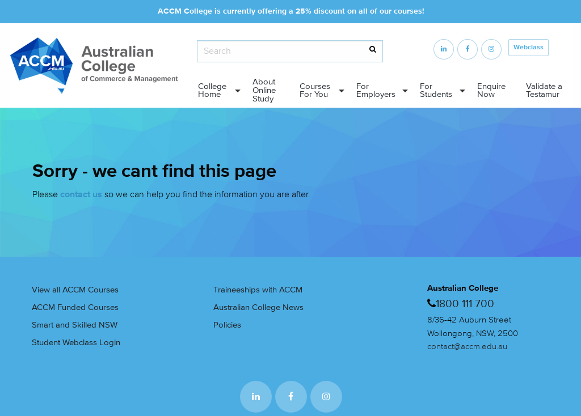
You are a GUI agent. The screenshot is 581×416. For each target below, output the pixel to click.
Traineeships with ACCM (257, 290)
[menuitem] (216, 91)
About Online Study (264, 90)
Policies (227, 325)
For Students (436, 90)
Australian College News (258, 307)
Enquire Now (491, 90)
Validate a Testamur (544, 90)
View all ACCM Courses (75, 290)
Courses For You (315, 90)
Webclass (528, 47)
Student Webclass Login (76, 342)
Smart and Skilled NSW (74, 325)
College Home (212, 90)
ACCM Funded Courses (75, 307)
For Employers (375, 90)
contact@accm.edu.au (467, 346)
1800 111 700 (465, 304)
